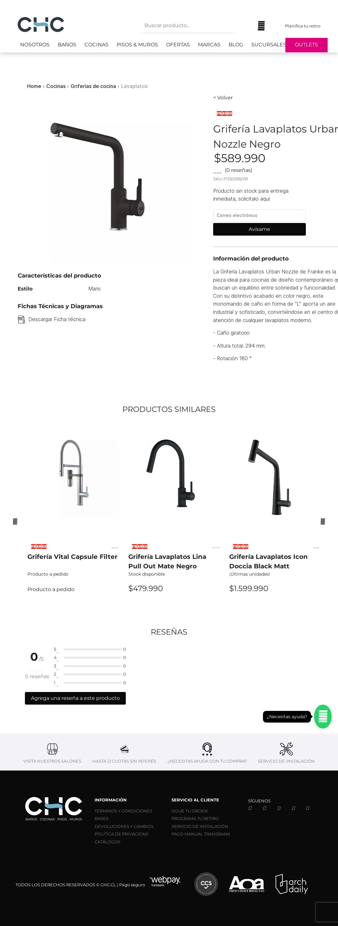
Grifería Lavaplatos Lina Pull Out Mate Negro (167, 561)
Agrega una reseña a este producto (75, 698)
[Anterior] (15, 521)
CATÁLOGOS (107, 841)
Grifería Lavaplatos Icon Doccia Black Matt (268, 561)
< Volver (223, 98)
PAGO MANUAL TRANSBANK (201, 833)
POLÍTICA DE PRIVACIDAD (122, 833)
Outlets (306, 45)
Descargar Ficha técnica (56, 319)
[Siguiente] (322, 521)
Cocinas (96, 45)
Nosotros (35, 45)
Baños (67, 45)
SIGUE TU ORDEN (190, 810)
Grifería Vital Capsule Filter (72, 556)
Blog (236, 45)
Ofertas (178, 45)
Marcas (209, 45)
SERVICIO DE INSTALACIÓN (200, 826)
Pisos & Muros (137, 45)
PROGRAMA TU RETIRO (195, 818)
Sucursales (268, 45)
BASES (101, 818)
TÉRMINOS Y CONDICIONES (123, 810)
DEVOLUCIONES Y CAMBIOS (124, 826)
